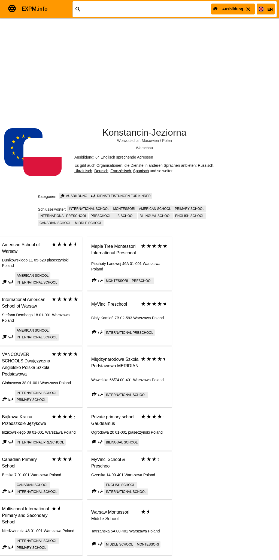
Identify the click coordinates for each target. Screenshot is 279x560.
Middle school (88, 223)
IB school (125, 216)
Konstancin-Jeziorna (144, 132)
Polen (167, 140)
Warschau (144, 148)
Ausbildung (73, 196)
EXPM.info (34, 8)
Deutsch (101, 171)
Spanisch (141, 171)
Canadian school (55, 223)
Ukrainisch (83, 171)
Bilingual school (155, 216)
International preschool (63, 216)
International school (89, 209)
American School (155, 209)
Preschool (101, 216)
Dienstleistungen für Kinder (121, 196)
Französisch (120, 171)
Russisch (205, 165)
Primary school (189, 209)
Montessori (124, 209)
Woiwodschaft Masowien (138, 140)
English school (189, 216)
